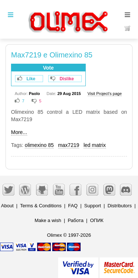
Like (30, 78)
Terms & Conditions (40, 205)
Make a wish (48, 220)
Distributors (119, 205)
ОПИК (96, 220)
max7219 (68, 145)
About (7, 205)
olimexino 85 (39, 145)
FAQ (73, 205)
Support (92, 205)
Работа (76, 220)
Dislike (67, 78)
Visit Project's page (105, 93)
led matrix (95, 145)
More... (19, 132)
